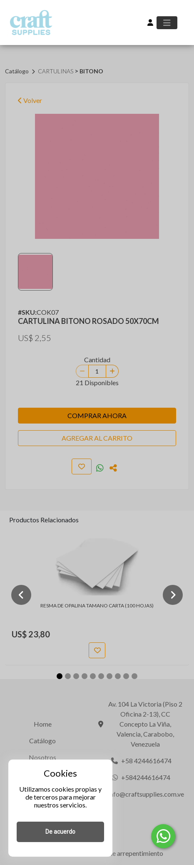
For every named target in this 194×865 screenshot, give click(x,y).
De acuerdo (60, 831)
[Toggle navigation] (167, 22)
